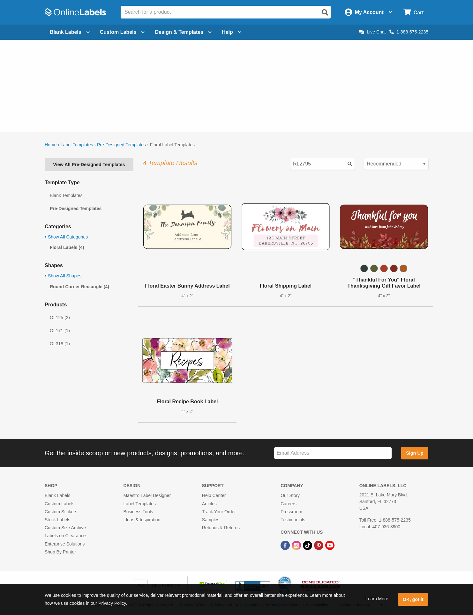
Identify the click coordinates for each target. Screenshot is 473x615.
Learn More (376, 598)
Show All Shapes (63, 275)
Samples (210, 519)
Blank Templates (66, 195)
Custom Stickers (61, 511)
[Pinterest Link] (319, 544)
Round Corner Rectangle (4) (79, 286)
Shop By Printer (60, 551)
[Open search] (325, 12)
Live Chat (372, 32)
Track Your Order (219, 511)
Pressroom (291, 511)
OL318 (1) (60, 343)
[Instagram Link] (297, 544)
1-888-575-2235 (408, 31)
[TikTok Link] (308, 544)
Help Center (214, 495)
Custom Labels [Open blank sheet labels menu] (122, 32)
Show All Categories (66, 236)
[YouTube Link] (329, 544)
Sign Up (414, 453)
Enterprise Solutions (65, 543)
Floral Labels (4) (67, 247)
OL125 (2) (60, 317)
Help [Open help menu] (231, 32)
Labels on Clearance (65, 535)
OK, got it (413, 599)
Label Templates (77, 144)
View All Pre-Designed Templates (89, 164)
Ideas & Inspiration (141, 519)
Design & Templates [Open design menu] (183, 32)
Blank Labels (57, 495)
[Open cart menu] (413, 12)
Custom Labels (59, 503)
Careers (289, 503)
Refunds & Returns (221, 527)
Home (50, 144)
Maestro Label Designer (147, 495)
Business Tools (138, 511)
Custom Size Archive (65, 527)
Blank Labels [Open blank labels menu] (70, 32)
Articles (209, 503)
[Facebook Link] (286, 544)
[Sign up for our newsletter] (333, 453)
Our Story (290, 495)
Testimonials (293, 519)
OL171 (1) (60, 330)
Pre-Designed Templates (121, 144)
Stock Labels (57, 519)
